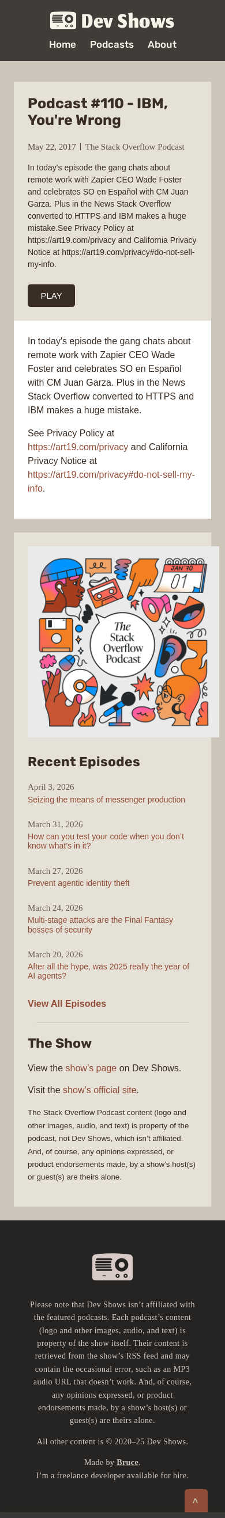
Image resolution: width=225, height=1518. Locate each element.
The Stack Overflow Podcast (135, 146)
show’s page (91, 1068)
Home (62, 45)
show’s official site (99, 1090)
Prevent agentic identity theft (79, 883)
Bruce (127, 1462)
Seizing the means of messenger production (106, 799)
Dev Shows (112, 21)
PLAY (51, 295)
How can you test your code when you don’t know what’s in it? (106, 841)
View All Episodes (67, 1004)
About (162, 45)
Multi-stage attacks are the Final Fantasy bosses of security (100, 924)
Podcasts (112, 45)
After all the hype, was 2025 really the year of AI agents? (108, 971)
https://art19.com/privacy (78, 447)
